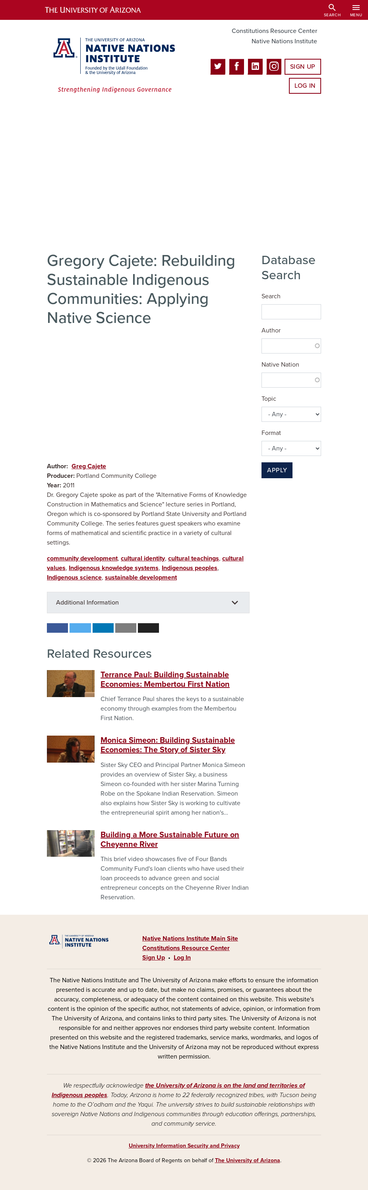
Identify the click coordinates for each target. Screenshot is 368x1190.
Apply (277, 470)
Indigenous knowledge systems (114, 568)
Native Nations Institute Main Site (190, 939)
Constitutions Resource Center (274, 31)
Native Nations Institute (284, 41)
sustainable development (141, 577)
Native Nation (280, 365)
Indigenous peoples (189, 568)
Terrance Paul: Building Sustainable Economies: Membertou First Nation (165, 679)
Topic (268, 399)
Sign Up (303, 67)
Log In (305, 86)
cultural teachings (193, 558)
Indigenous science (74, 577)
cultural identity (143, 558)
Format (271, 433)
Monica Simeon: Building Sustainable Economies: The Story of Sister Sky (168, 745)
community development (82, 558)
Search (271, 296)
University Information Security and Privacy (184, 1145)
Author (271, 330)
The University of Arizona (247, 1160)
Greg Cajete (89, 466)
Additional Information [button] (87, 603)
